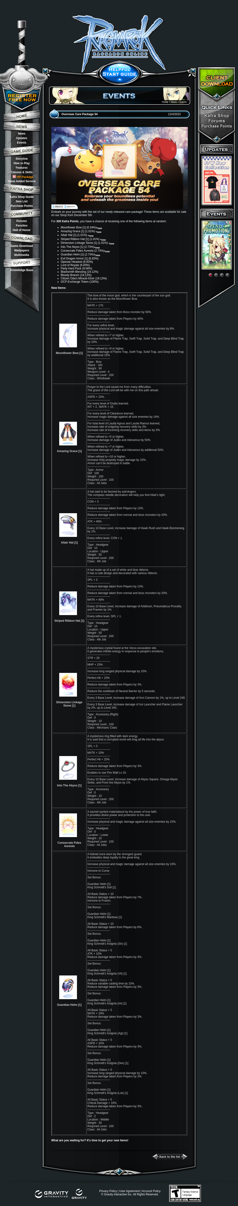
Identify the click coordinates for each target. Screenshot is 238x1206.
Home (165, 102)
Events (21, 142)
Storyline (22, 158)
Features (21, 167)
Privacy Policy (108, 1191)
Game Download (21, 246)
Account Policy (151, 1191)
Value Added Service (22, 181)
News (21, 133)
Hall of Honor (22, 230)
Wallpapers (21, 250)
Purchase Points (21, 206)
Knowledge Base (21, 270)
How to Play (21, 163)
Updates (21, 138)
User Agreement (129, 1191)
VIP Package (23, 177)
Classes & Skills (21, 172)
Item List (21, 201)
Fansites (21, 225)
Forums (21, 221)
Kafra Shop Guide (22, 197)
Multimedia (21, 255)
